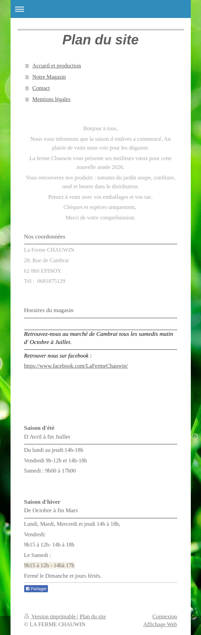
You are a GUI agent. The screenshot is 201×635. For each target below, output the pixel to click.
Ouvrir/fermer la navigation (100, 9)
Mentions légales (51, 99)
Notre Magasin (49, 77)
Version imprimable (51, 616)
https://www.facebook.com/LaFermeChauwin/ (76, 366)
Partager (36, 588)
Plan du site (93, 616)
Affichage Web (160, 624)
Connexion (164, 616)
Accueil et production (56, 65)
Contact (41, 88)
